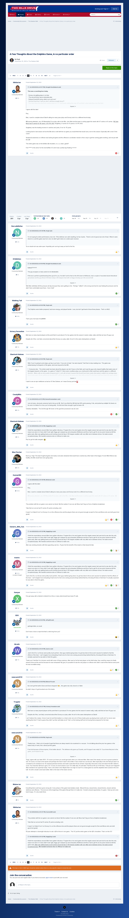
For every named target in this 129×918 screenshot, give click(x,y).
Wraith (17, 644)
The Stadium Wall (33, 61)
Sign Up (115, 8)
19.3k (17, 573)
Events (47, 14)
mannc (17, 558)
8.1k (17, 98)
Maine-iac (17, 784)
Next (45, 75)
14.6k (17, 542)
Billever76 (49, 681)
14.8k (17, 316)
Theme (57, 911)
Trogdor (17, 702)
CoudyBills (17, 394)
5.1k (17, 370)
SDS (17, 615)
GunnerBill (17, 475)
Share (102, 60)
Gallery (39, 14)
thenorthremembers (51, 399)
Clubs (30, 14)
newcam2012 (17, 677)
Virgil (18, 59)
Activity (67, 14)
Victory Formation (17, 331)
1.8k (17, 608)
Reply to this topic (111, 68)
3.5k (17, 410)
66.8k (17, 491)
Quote (32, 153)
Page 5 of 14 (57, 75)
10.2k (17, 631)
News (13, 14)
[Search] (99, 14)
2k (17, 274)
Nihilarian (17, 82)
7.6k (17, 692)
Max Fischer (17, 452)
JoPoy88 (48, 620)
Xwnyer (17, 592)
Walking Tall (17, 301)
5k (17, 800)
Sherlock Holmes (17, 354)
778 (17, 660)
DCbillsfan (17, 259)
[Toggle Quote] (28, 87)
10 (41, 75)
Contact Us (64, 911)
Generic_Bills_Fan (17, 527)
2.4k (17, 242)
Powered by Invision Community (64, 915)
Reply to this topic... (24, 885)
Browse (57, 14)
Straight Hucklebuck (52, 87)
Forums (21, 15)
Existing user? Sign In (102, 9)
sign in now (49, 877)
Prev (14, 75)
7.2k (17, 347)
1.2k (17, 717)
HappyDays (49, 426)
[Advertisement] (64, 37)
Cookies (72, 911)
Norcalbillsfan (17, 226)
